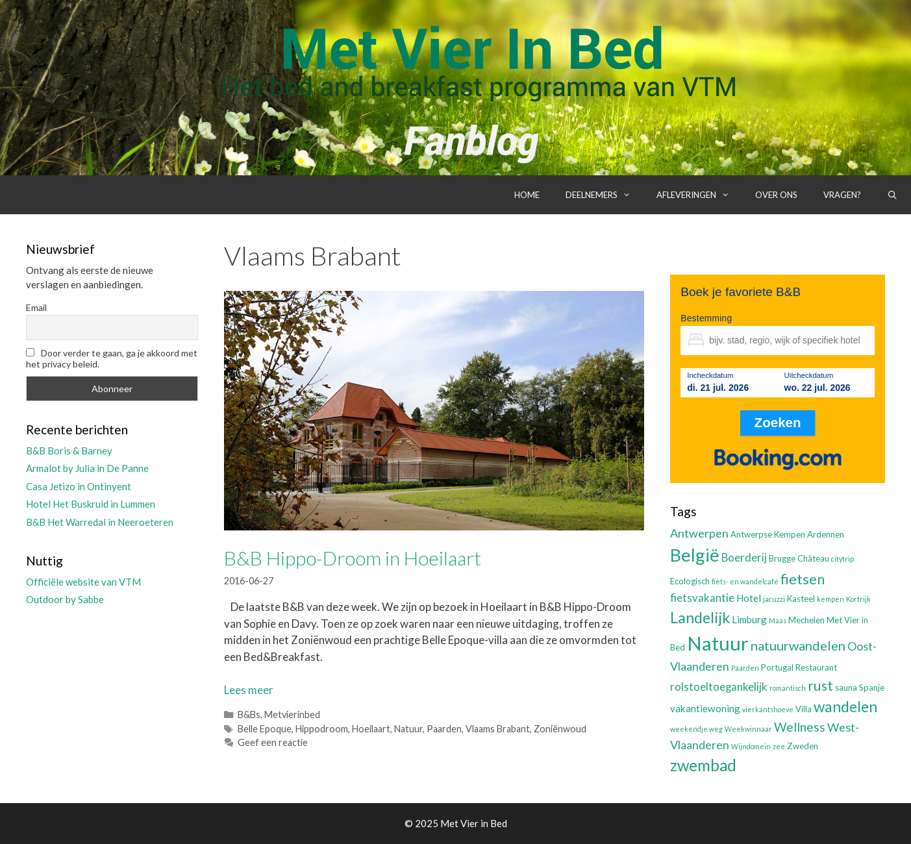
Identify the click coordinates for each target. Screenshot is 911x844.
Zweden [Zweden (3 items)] (802, 746)
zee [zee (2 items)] (779, 746)
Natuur (408, 728)
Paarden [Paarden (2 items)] (745, 668)
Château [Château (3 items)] (813, 558)
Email (36, 307)
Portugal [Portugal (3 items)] (777, 667)
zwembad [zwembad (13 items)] (703, 765)
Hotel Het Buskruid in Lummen (90, 504)
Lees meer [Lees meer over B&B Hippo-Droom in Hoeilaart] (248, 690)
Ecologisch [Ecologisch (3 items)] (690, 581)
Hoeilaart (371, 728)
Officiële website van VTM (83, 582)
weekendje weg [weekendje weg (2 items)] (696, 729)
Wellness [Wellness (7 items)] (799, 726)
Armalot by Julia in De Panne (87, 468)
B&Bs (249, 714)
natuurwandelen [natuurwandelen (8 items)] (798, 645)
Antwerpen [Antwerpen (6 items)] (699, 533)
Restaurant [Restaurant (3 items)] (816, 667)
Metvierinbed (292, 714)
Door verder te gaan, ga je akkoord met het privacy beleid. (111, 358)
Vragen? (842, 195)
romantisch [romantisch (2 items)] (787, 688)
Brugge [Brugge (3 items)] (782, 558)
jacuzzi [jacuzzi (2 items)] (774, 599)
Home (527, 195)
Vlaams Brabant (498, 728)
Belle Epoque (265, 728)
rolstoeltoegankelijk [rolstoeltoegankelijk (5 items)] (718, 686)
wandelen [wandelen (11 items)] (845, 706)
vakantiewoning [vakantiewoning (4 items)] (705, 708)
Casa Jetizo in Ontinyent (78, 486)
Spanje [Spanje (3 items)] (871, 687)
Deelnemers (604, 194)
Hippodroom (321, 728)
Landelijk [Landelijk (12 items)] (700, 617)
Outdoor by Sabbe (65, 599)
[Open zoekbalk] (892, 194)
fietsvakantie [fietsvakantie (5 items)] (702, 597)
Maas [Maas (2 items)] (777, 620)
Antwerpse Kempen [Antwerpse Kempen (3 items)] (767, 534)
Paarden (444, 728)
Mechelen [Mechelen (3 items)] (806, 620)
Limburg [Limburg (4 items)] (749, 619)
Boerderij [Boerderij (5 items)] (744, 557)
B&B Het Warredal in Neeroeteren (99, 522)
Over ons (776, 195)
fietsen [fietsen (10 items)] (802, 579)
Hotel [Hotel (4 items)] (748, 598)
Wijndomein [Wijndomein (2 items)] (751, 746)
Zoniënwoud (560, 728)
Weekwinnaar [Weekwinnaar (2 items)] (748, 729)
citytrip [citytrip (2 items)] (842, 558)
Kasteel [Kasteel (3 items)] (801, 598)
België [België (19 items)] (694, 554)
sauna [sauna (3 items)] (846, 687)
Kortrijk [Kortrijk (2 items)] (858, 599)
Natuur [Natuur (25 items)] (718, 643)
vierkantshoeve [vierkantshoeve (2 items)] (767, 709)
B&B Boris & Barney (69, 450)
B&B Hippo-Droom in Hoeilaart (352, 557)
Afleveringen (699, 194)
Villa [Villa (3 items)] (803, 709)
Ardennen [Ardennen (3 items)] (825, 534)
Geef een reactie (273, 742)
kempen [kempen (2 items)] (830, 599)
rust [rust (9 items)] (820, 685)
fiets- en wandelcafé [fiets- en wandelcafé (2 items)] (745, 581)
